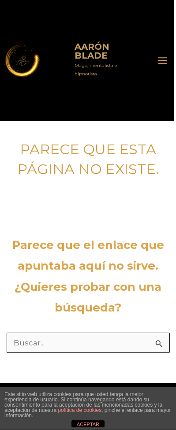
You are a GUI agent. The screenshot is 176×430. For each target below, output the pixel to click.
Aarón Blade (57, 60)
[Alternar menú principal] (163, 60)
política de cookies (79, 410)
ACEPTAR (88, 424)
